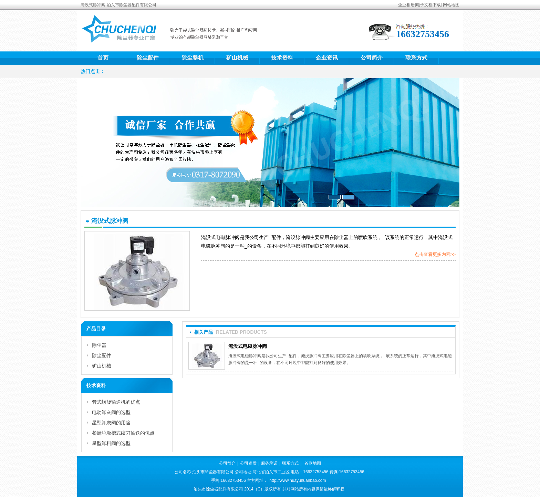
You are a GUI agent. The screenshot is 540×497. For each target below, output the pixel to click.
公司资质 (248, 463)
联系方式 (416, 58)
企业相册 (406, 4)
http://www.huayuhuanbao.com (297, 480)
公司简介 (372, 58)
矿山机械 (237, 58)
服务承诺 (269, 463)
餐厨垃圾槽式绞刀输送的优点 (123, 433)
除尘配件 (148, 58)
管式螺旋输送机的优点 (116, 402)
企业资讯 (327, 58)
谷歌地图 (312, 463)
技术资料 (282, 58)
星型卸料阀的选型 (111, 443)
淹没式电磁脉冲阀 (247, 346)
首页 (102, 58)
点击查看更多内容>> (435, 254)
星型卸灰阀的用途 (111, 422)
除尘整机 (192, 58)
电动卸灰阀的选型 (111, 412)
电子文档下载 (428, 4)
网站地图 (451, 4)
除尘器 (99, 345)
